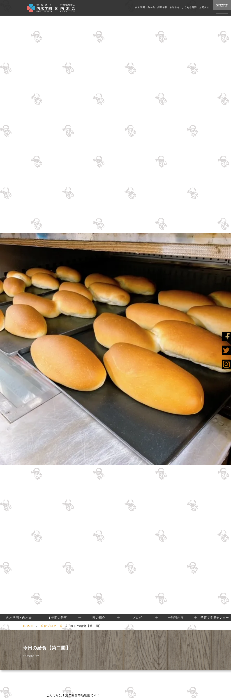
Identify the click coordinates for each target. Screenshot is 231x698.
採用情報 (162, 7)
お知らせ (175, 7)
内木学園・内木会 (145, 7)
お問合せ (204, 7)
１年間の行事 (57, 617)
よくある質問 (189, 7)
